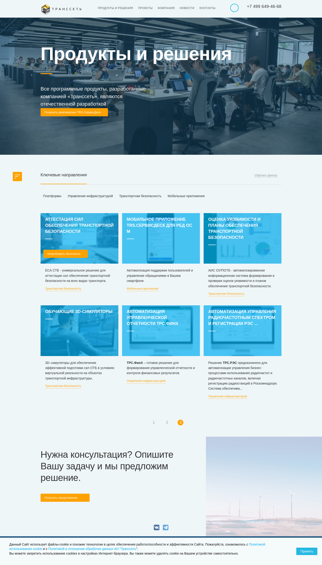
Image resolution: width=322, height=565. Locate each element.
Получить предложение (60, 497)
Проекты (145, 8)
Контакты (207, 8)
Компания (166, 8)
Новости (187, 8)
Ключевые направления (64, 175)
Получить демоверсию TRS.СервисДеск (72, 112)
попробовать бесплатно (63, 254)
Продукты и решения (115, 8)
